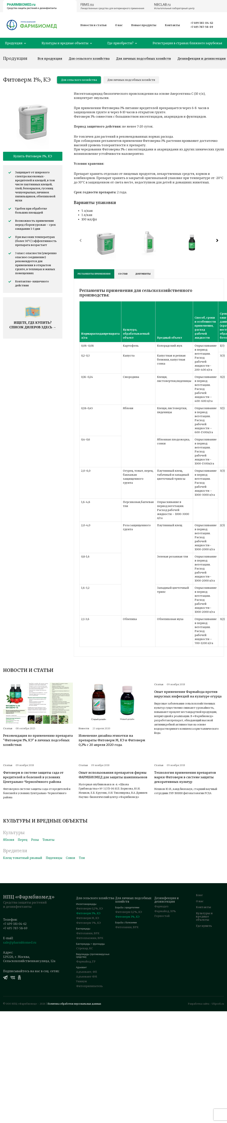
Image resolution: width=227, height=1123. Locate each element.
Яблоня (8, 840)
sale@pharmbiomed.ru (19, 942)
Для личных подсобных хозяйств (143, 58)
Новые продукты (143, 25)
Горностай (162, 916)
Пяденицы (54, 858)
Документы (143, 273)
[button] (217, 240)
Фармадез (161, 906)
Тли (82, 858)
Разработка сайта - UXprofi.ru (206, 1003)
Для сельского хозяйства (89, 58)
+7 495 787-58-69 (201, 27)
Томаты (48, 840)
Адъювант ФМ (86, 976)
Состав (123, 273)
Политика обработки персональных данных (74, 1003)
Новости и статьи (93, 25)
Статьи (7, 728)
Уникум (81, 981)
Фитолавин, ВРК (87, 933)
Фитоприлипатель (89, 986)
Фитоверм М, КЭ (87, 918)
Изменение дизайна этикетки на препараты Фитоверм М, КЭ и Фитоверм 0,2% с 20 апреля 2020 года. (112, 740)
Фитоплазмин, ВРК (89, 938)
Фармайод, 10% (165, 911)
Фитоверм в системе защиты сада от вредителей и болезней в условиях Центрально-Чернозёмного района (33, 777)
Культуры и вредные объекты (204, 916)
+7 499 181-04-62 (201, 23)
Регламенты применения (94, 273)
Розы (35, 840)
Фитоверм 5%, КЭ (88, 923)
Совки (70, 858)
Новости (84, 728)
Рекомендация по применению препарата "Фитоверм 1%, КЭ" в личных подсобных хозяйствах (38, 740)
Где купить (204, 926)
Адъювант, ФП (86, 972)
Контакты (172, 25)
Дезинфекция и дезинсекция (201, 58)
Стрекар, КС (84, 948)
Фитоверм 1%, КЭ (88, 913)
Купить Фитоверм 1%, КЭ (32, 156)
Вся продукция (50, 58)
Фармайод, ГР (86, 961)
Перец (22, 840)
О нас (119, 25)
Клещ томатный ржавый (22, 858)
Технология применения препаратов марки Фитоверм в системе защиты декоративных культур (185, 777)
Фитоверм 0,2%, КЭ (89, 908)
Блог (199, 895)
